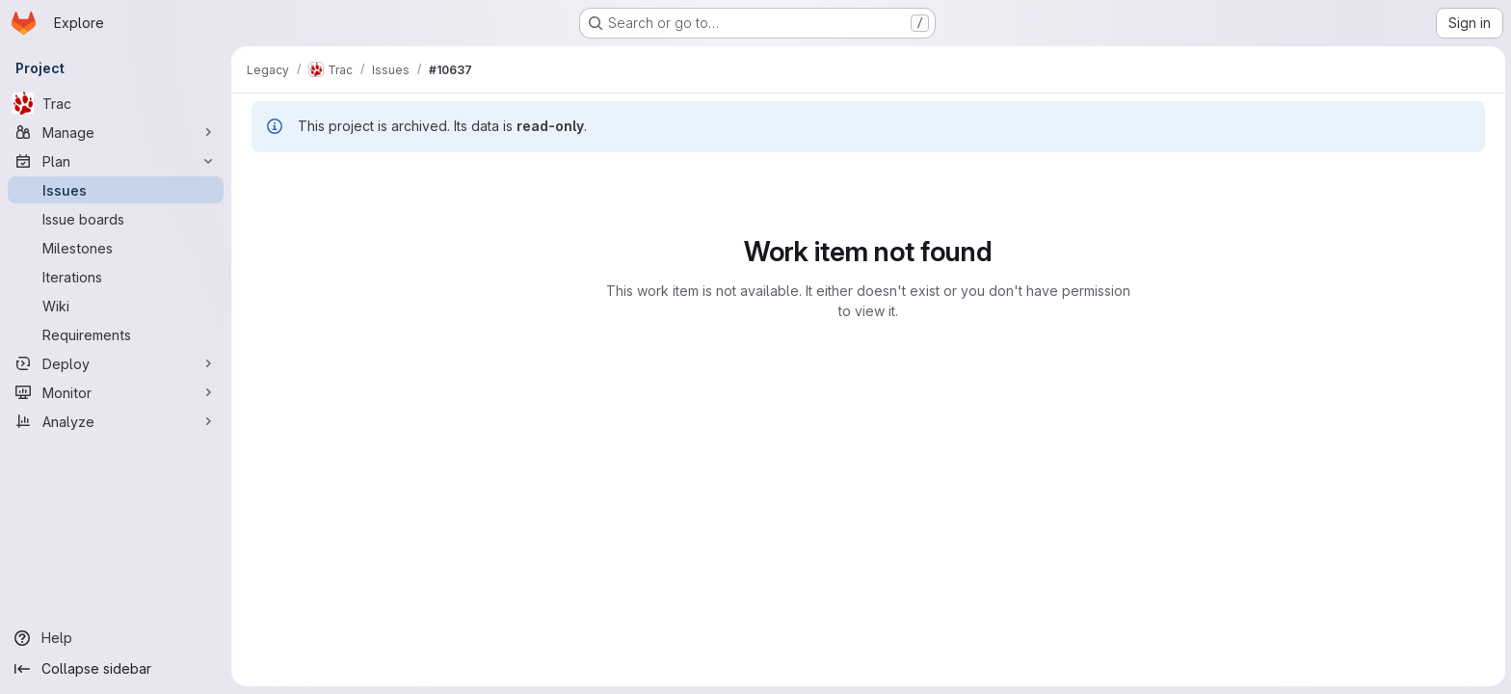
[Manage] (116, 132)
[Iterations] (116, 276)
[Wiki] (116, 305)
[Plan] (116, 160)
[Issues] (116, 189)
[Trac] (116, 103)
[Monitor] (116, 392)
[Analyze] (116, 421)
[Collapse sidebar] (116, 668)
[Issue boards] (116, 218)
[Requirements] (116, 334)
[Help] (116, 638)
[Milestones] (116, 247)
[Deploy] (116, 363)
